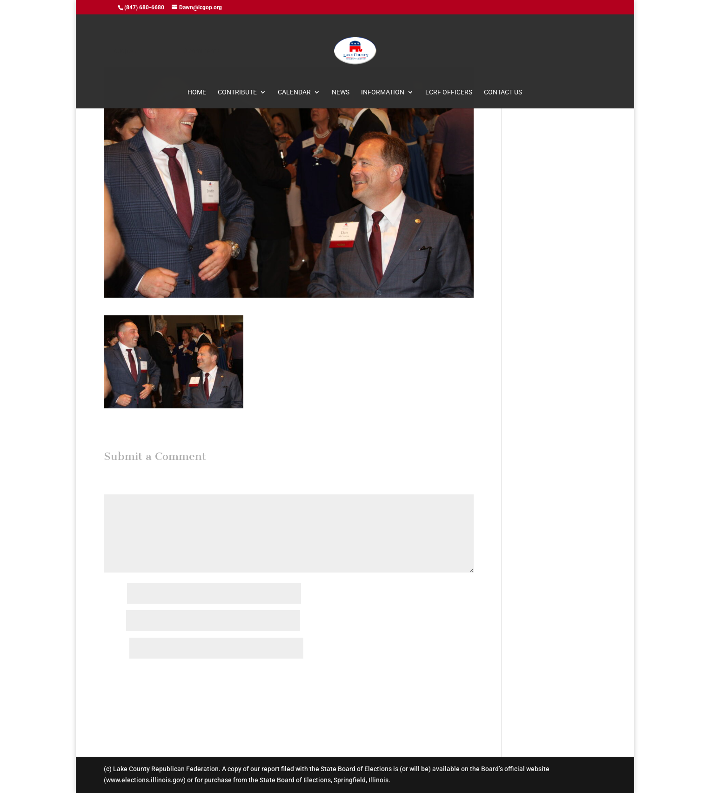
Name (115, 594)
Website (116, 649)
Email (114, 621)
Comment (120, 488)
